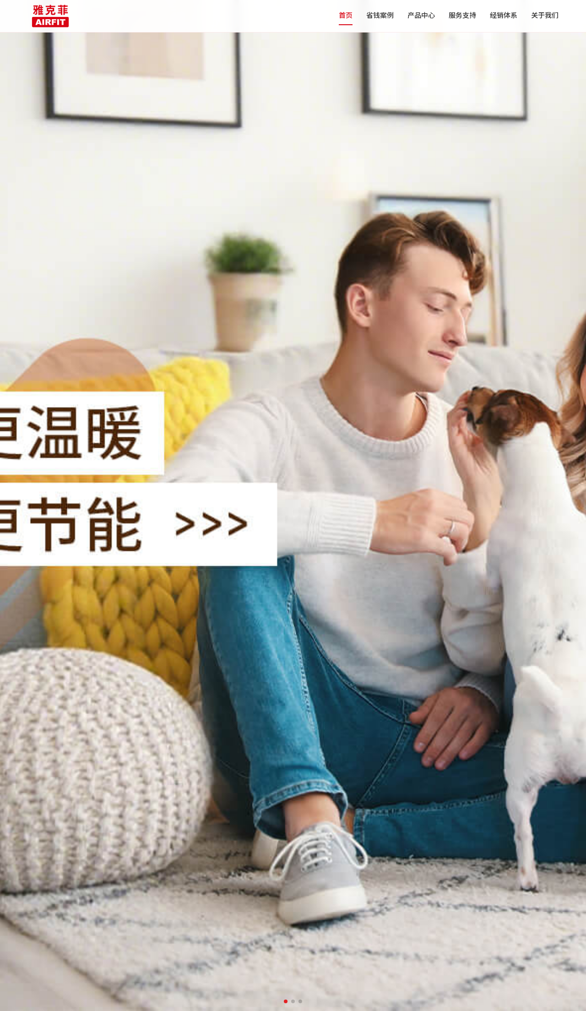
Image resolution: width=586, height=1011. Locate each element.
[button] (286, 1001)
